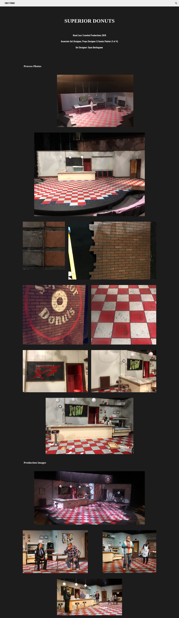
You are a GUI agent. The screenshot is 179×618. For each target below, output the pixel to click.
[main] (89, 21)
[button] (176, 3)
